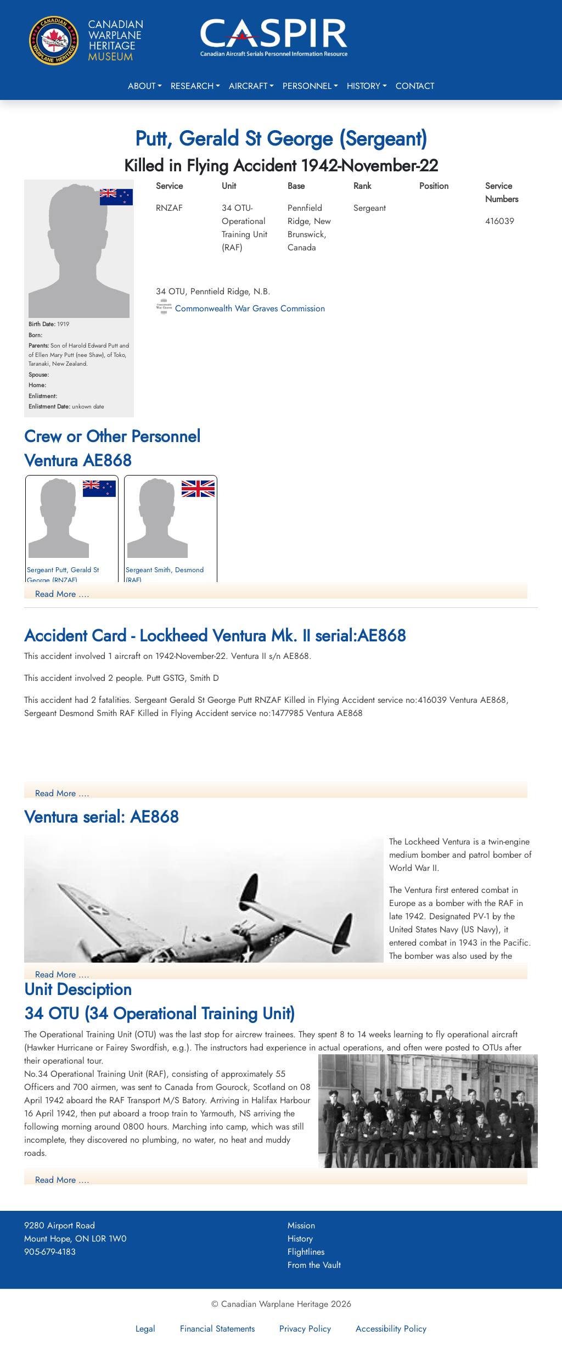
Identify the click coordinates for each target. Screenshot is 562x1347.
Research (192, 86)
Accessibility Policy (391, 1328)
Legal (145, 1328)
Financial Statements (217, 1328)
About (141, 86)
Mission (301, 1225)
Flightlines (306, 1251)
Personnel (307, 86)
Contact (415, 86)
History (363, 86)
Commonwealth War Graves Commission (240, 308)
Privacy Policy (305, 1328)
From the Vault (314, 1265)
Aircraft (248, 86)
